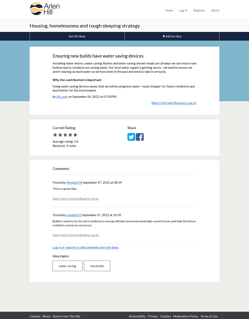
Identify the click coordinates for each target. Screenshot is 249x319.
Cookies (165, 316)
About (215, 10)
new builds (97, 266)
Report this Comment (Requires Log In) (76, 198)
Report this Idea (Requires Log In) (173, 103)
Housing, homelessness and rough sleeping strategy (85, 25)
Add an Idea (172, 36)
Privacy (153, 316)
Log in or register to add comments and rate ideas (86, 247)
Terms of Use (209, 316)
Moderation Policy (185, 316)
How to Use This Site (66, 316)
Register (199, 10)
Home (169, 10)
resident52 (74, 215)
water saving (67, 266)
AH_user (62, 96)
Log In (183, 10)
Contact (35, 316)
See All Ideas (77, 36)
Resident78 (74, 182)
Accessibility (137, 316)
